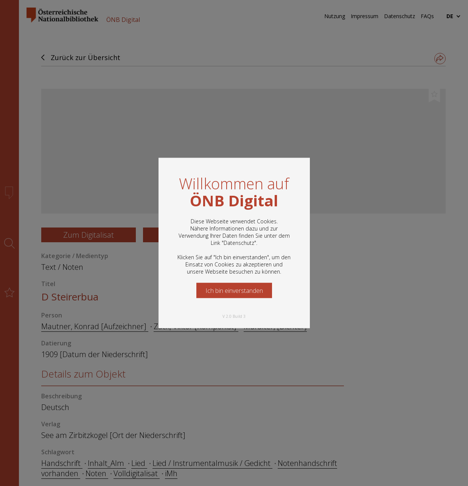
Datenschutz (239, 242)
